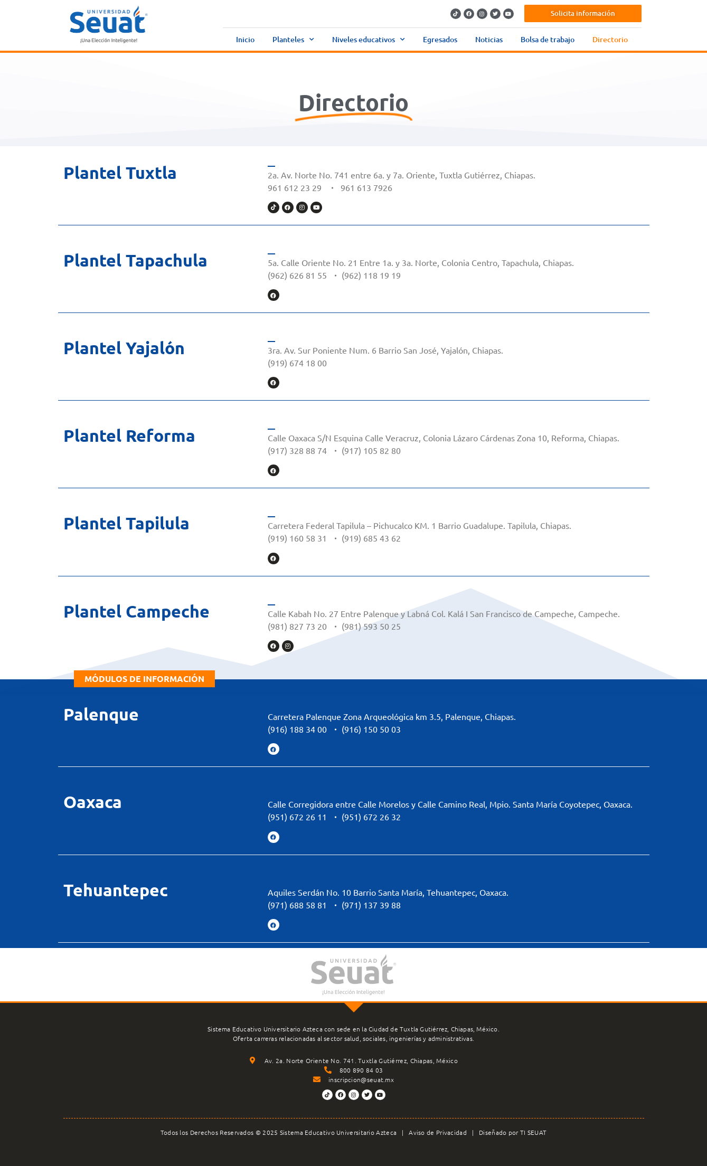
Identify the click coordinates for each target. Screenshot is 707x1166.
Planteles (293, 40)
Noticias (489, 39)
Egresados (440, 39)
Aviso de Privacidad (438, 1132)
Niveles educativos (368, 40)
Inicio (245, 39)
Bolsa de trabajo (547, 39)
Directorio (610, 39)
